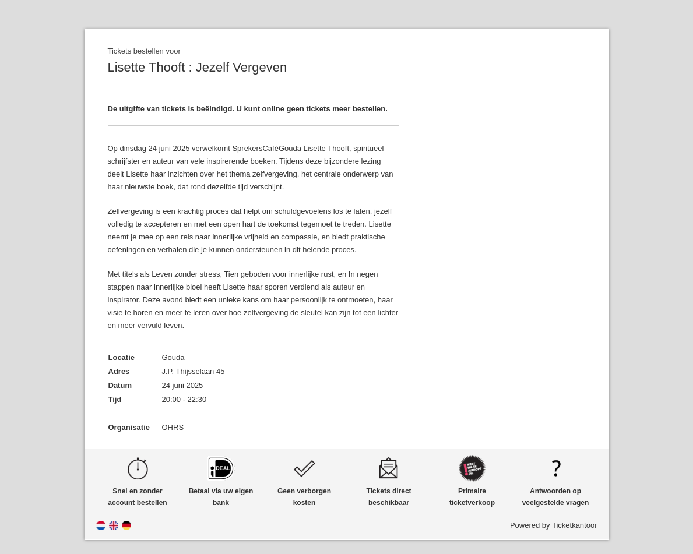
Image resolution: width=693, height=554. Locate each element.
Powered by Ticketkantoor (553, 525)
